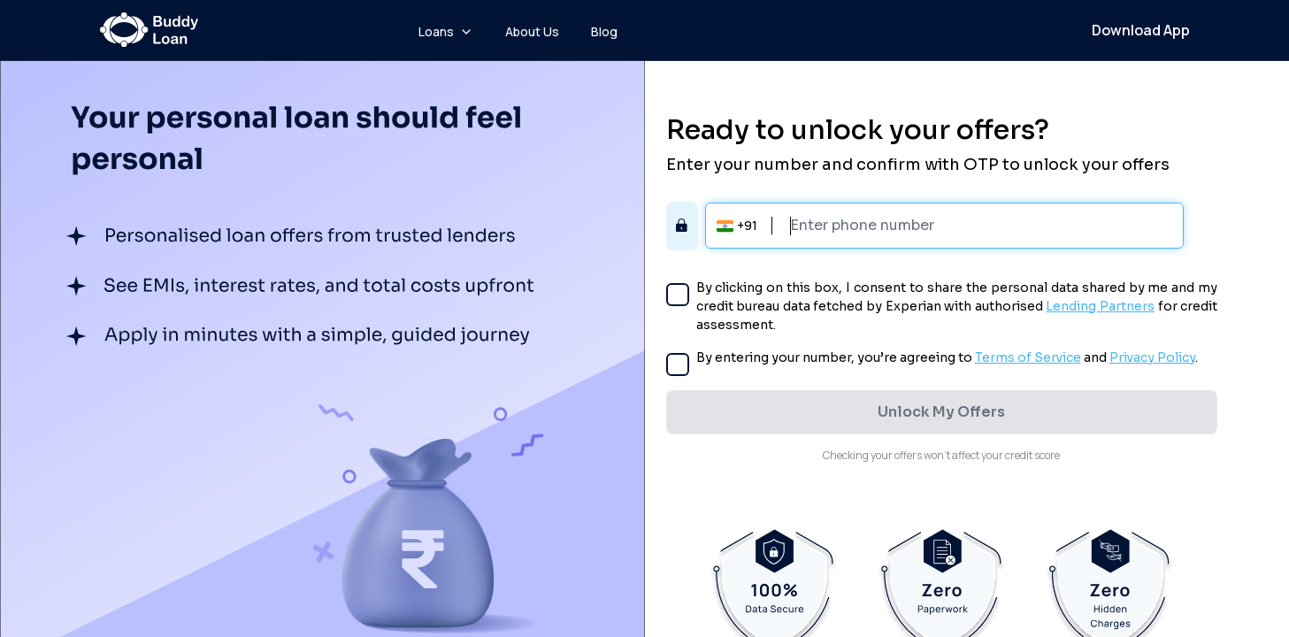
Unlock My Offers (941, 412)
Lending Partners (1100, 306)
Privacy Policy (1152, 357)
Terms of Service (1028, 357)
